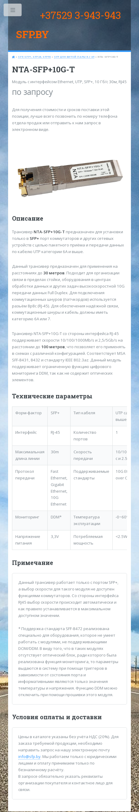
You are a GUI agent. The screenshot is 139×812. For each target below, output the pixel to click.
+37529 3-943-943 (80, 15)
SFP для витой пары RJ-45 (74, 56)
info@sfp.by (29, 756)
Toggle (13, 11)
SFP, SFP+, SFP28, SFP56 (34, 56)
